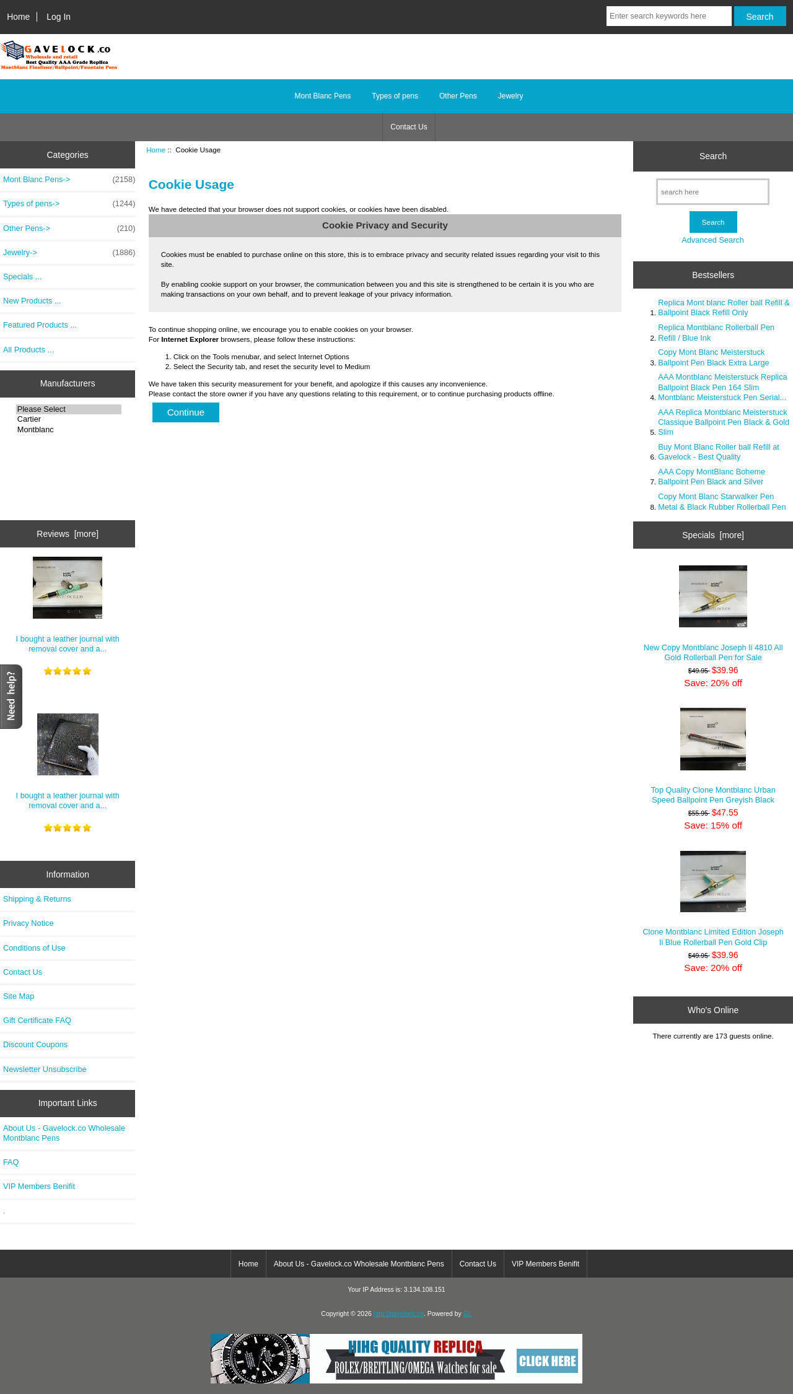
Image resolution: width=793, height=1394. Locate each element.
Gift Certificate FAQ (37, 1020)
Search (713, 156)
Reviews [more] (68, 534)
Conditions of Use (34, 947)
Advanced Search (712, 240)
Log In (58, 17)
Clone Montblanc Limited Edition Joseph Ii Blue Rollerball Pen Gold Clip (713, 899)
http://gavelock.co (399, 1313)
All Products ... (28, 349)
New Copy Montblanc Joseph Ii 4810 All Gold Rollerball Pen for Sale (713, 613)
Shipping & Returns (37, 899)
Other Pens (458, 96)
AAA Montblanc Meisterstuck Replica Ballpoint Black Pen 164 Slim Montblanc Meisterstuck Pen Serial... (722, 386)
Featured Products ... (40, 324)
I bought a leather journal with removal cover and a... (68, 605)
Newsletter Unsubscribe (45, 1069)
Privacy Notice (28, 923)
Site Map (18, 996)
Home (18, 17)
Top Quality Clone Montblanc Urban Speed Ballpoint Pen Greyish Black (713, 756)
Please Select (69, 409)
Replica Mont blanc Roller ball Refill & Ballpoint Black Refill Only (724, 307)
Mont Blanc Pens (323, 96)
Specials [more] (713, 535)
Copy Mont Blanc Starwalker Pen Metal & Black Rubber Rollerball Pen (722, 501)
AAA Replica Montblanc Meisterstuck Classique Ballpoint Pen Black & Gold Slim (723, 422)
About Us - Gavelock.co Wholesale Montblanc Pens (64, 1133)
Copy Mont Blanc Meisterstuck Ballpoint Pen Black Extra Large (713, 357)
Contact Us (408, 127)
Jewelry (511, 96)
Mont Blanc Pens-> (69, 180)
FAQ (11, 1162)
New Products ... (32, 300)
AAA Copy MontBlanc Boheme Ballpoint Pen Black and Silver (711, 476)
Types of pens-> (69, 204)
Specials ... (22, 276)
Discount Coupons (35, 1044)
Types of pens (395, 96)
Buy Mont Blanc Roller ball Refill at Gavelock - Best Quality (718, 451)
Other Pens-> (69, 228)
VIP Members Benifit (39, 1186)
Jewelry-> (69, 253)
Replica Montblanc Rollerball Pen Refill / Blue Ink (716, 332)
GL (467, 1313)
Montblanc (69, 430)
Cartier (69, 419)
